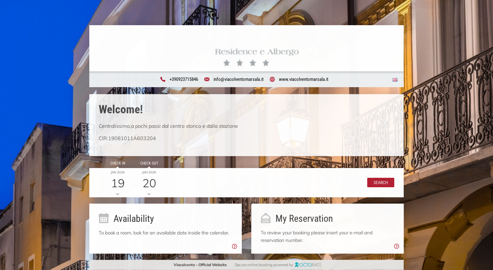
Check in (117, 163)
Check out (149, 163)
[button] (380, 182)
